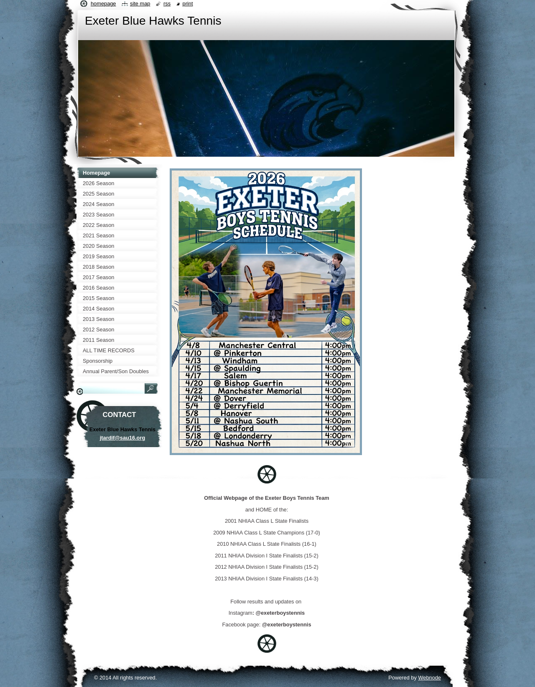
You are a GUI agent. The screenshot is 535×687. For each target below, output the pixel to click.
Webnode (429, 677)
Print (188, 3)
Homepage (103, 3)
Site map (140, 3)
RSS (167, 3)
